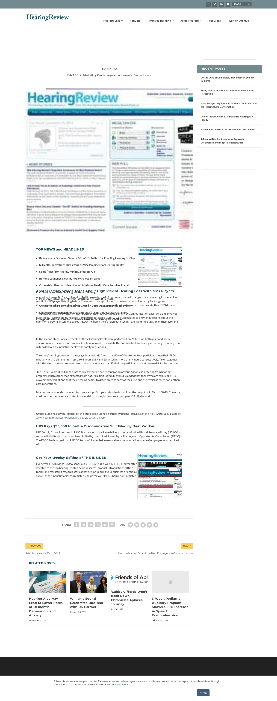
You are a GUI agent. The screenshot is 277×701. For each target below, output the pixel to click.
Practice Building (160, 15)
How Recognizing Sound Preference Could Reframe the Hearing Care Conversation (229, 94)
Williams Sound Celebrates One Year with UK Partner (86, 592)
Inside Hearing (189, 15)
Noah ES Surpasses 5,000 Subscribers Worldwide (228, 118)
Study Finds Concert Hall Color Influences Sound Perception (227, 81)
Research (126, 64)
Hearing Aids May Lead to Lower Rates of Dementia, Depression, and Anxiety (46, 596)
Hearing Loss (111, 15)
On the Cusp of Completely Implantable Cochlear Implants (227, 68)
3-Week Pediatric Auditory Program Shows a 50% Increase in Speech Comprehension (170, 596)
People (101, 64)
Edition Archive (239, 15)
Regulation (113, 64)
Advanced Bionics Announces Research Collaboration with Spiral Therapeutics (222, 130)
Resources (214, 15)
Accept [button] (203, 693)
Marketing (89, 64)
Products (134, 15)
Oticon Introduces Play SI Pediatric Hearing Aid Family (227, 107)
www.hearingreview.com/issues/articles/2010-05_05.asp (70, 406)
